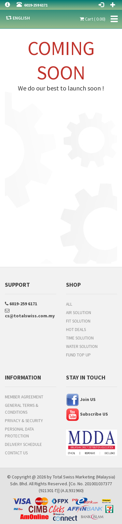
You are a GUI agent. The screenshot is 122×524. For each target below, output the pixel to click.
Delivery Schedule (23, 444)
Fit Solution (78, 321)
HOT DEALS (76, 329)
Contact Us (16, 453)
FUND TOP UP (78, 355)
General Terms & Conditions (21, 409)
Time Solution (80, 338)
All (69, 304)
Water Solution (82, 346)
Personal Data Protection (19, 432)
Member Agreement (24, 397)
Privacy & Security (24, 420)
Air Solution (78, 312)
